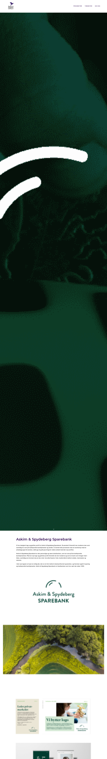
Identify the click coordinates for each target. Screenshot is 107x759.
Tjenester (88, 6)
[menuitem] (78, 6)
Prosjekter (77, 6)
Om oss (97, 6)
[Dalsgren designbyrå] (10, 6)
